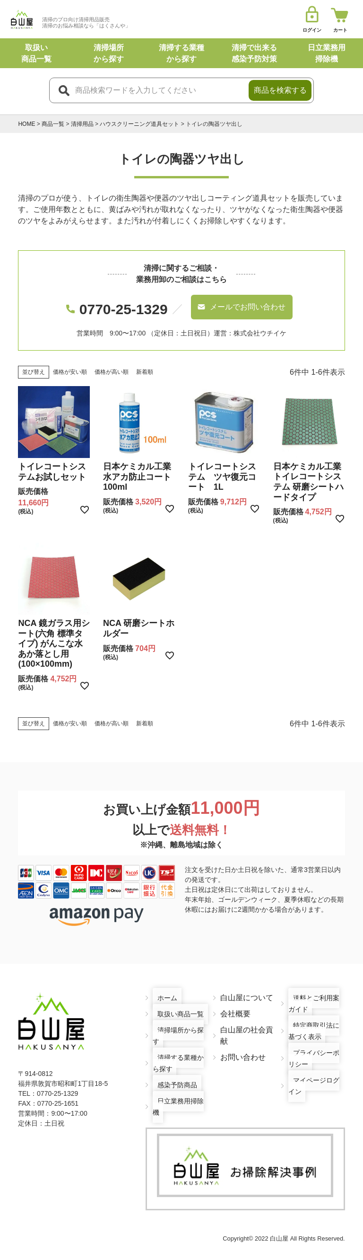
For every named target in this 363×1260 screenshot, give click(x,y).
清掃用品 (82, 124)
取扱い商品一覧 (179, 1002)
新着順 (144, 360)
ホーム (164, 986)
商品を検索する (280, 90)
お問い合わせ (243, 1045)
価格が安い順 (70, 360)
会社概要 (235, 1002)
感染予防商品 (175, 1073)
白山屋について (246, 986)
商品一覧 (53, 124)
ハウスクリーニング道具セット (139, 124)
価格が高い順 (112, 360)
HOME (26, 124)
